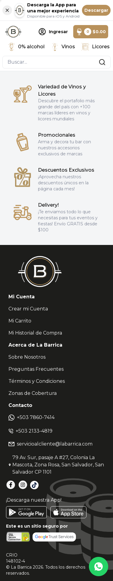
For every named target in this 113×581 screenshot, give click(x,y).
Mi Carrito (19, 321)
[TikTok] (34, 485)
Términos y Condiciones (36, 381)
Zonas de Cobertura (32, 393)
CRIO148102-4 (15, 558)
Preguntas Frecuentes (36, 369)
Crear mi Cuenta (28, 309)
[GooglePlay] (26, 512)
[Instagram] (23, 485)
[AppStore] (68, 512)
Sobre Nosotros (27, 357)
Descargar (96, 10)
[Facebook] (11, 485)
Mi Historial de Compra (35, 333)
